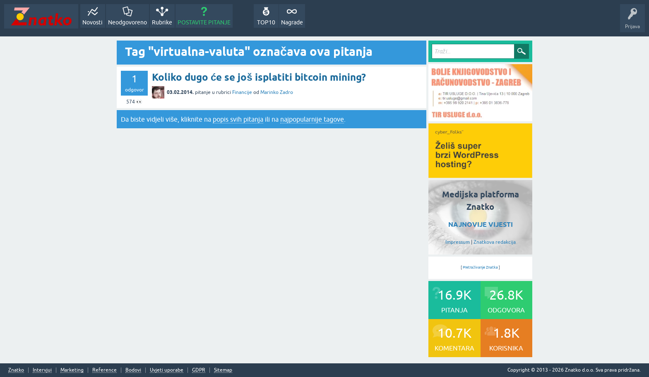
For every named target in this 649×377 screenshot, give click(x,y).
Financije (242, 92)
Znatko (16, 370)
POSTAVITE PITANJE (204, 22)
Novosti (92, 22)
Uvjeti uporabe (166, 370)
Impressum (457, 242)
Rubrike (162, 22)
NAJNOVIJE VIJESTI (480, 224)
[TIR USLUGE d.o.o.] (480, 118)
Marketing (72, 370)
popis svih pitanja (238, 119)
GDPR (198, 370)
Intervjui (42, 370)
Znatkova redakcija (495, 242)
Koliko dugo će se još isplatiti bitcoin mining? (259, 77)
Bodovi (133, 370)
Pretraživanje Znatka (480, 267)
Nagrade (292, 22)
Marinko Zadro (276, 92)
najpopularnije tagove (312, 119)
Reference (104, 370)
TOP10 (266, 22)
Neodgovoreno (127, 22)
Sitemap (223, 370)
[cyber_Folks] (480, 175)
